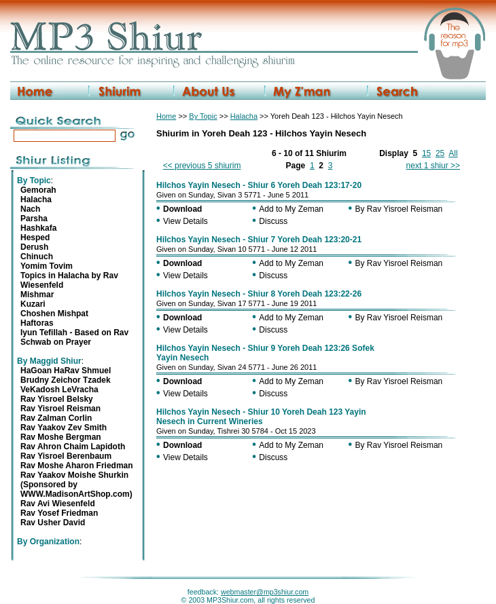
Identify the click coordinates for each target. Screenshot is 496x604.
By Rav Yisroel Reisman (399, 209)
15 (426, 153)
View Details (185, 221)
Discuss (273, 221)
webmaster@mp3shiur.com (264, 592)
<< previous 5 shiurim (202, 165)
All (452, 153)
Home (166, 116)
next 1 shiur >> (433, 165)
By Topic (203, 116)
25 (440, 153)
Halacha (244, 116)
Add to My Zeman (291, 209)
